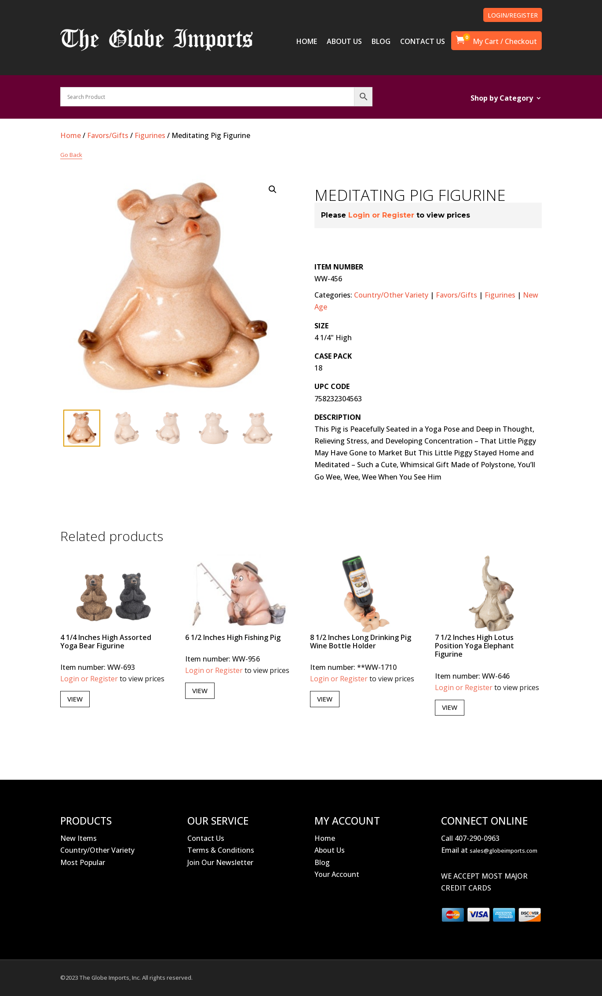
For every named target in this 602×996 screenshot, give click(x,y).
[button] (273, 189)
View (75, 698)
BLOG (381, 42)
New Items (78, 838)
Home (70, 135)
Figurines (150, 135)
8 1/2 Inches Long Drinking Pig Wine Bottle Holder (360, 641)
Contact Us (205, 838)
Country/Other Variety (391, 295)
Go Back (71, 155)
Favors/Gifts (107, 135)
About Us (329, 850)
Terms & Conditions (220, 850)
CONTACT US (422, 42)
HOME (306, 42)
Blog (322, 862)
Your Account (336, 874)
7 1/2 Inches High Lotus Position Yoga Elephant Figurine (474, 645)
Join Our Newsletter (220, 862)
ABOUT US (344, 42)
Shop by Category (502, 99)
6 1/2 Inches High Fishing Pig (233, 637)
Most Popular (82, 862)
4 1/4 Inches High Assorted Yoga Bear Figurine (105, 641)
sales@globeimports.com (503, 850)
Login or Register (381, 215)
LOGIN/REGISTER (513, 15)
